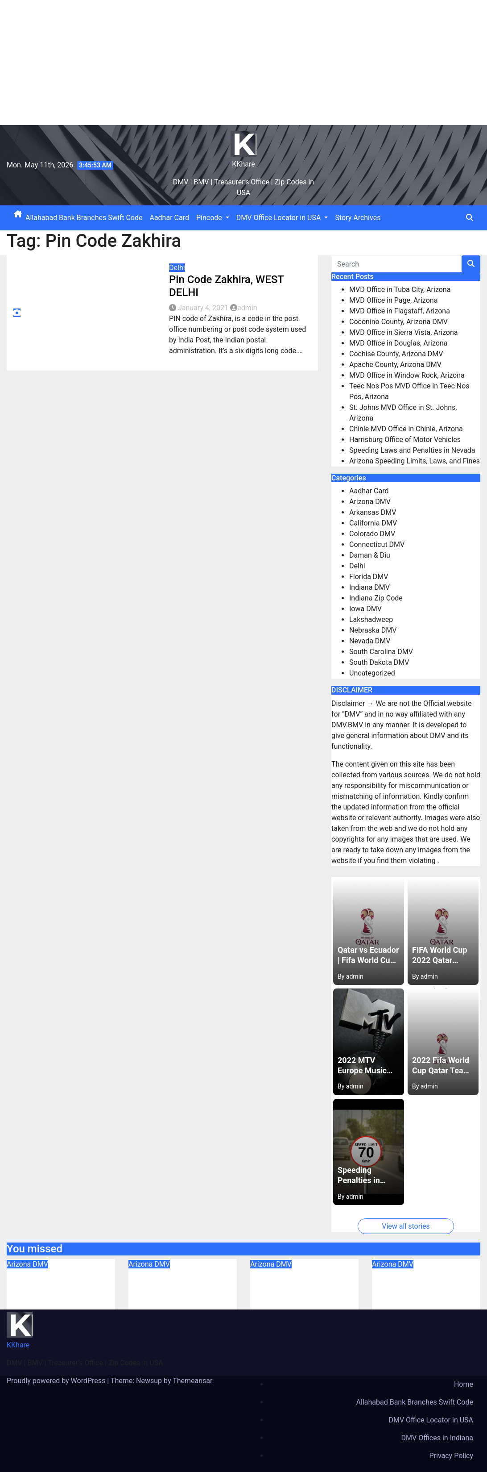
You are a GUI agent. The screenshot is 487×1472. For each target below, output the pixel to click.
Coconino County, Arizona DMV (398, 321)
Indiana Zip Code (376, 598)
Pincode (212, 217)
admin (243, 308)
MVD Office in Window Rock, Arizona (407, 375)
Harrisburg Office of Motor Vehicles (405, 439)
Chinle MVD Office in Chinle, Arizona (406, 429)
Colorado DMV (372, 534)
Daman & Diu (369, 555)
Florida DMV (368, 576)
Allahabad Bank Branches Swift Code (83, 217)
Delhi (177, 267)
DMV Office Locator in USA (282, 217)
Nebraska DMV (372, 630)
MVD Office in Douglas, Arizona (398, 343)
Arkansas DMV (372, 512)
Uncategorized (372, 673)
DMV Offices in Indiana (437, 1438)
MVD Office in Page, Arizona (393, 300)
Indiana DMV (369, 587)
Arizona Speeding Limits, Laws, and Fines (414, 461)
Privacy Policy (451, 1455)
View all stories (406, 1226)
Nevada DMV (369, 641)
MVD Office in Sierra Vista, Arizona (403, 332)
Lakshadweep (371, 619)
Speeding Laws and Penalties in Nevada (412, 450)
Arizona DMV (370, 501)
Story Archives (357, 217)
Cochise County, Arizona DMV (396, 354)
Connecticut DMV (376, 544)
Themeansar (192, 1380)
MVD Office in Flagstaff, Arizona (399, 311)
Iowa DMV (365, 609)
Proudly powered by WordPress (57, 1380)
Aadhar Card (169, 217)
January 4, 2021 (204, 308)
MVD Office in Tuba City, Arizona (399, 289)
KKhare (243, 164)
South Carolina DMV (381, 651)
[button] (469, 217)
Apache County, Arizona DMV (395, 364)
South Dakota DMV (379, 662)
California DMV (373, 523)
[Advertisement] (243, 62)
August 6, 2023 (40, 1304)
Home (463, 1384)
